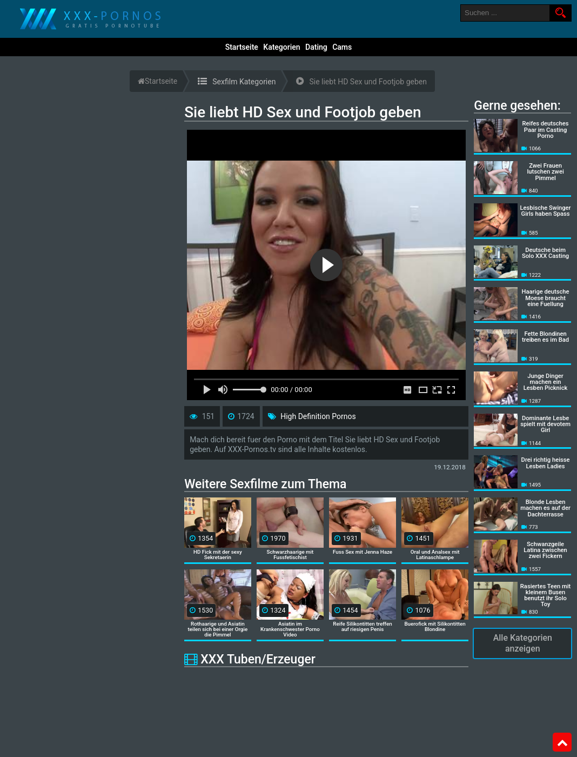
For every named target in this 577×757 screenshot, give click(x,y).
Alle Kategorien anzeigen (522, 643)
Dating (316, 47)
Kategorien (281, 47)
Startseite (241, 47)
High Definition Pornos (318, 416)
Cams (342, 47)
